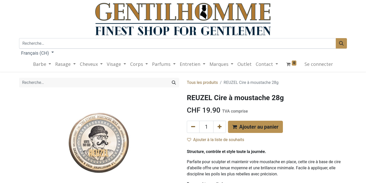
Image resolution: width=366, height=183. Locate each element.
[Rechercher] (341, 43)
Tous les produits (202, 82)
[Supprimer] (193, 127)
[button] (255, 127)
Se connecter (318, 64)
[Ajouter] (219, 127)
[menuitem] (244, 64)
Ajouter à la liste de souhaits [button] (215, 139)
